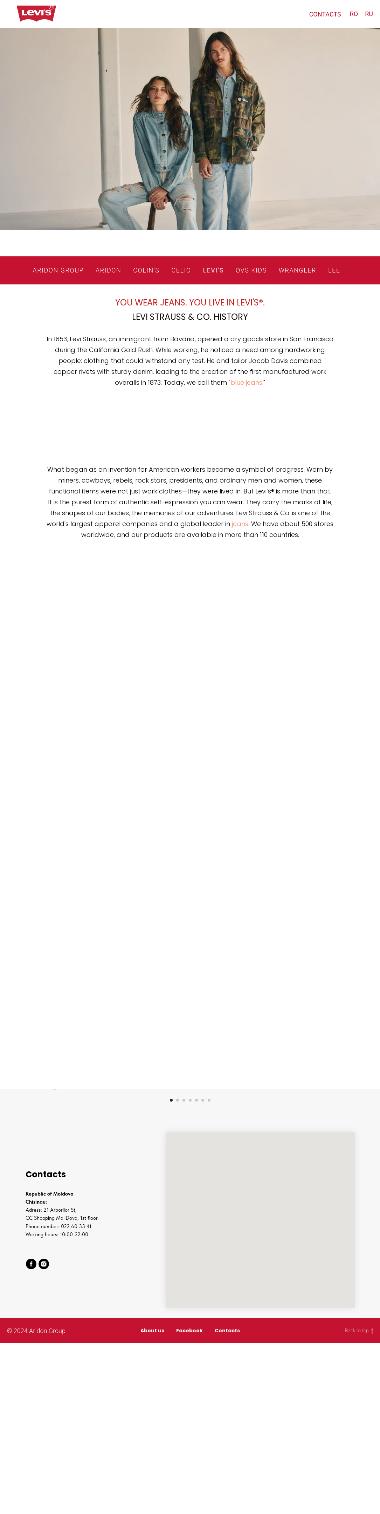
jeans (240, 523)
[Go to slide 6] (202, 1271)
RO (354, 14)
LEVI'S (213, 270)
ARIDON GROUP (58, 270)
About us (152, 1501)
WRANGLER (297, 270)
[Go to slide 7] (209, 1271)
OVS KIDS (251, 270)
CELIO (181, 270)
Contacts (227, 1501)
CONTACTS (325, 14)
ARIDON (108, 270)
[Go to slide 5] (196, 1271)
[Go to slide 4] (190, 1271)
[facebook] (31, 1435)
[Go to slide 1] (171, 1271)
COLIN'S (146, 270)
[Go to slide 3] (183, 1271)
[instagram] (44, 1435)
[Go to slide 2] (177, 1271)
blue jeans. (246, 382)
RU (369, 14)
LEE (334, 270)
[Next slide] (327, 1175)
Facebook (189, 1501)
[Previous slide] (54, 1175)
